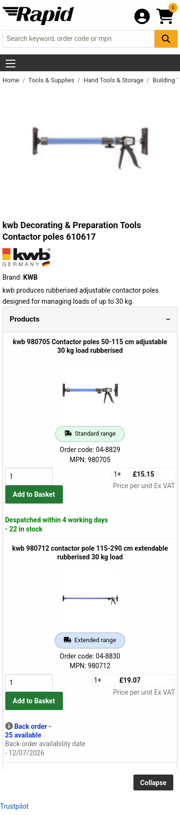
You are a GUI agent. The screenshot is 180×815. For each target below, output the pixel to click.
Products (24, 319)
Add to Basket (34, 494)
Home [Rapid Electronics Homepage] (11, 80)
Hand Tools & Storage (114, 80)
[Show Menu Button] (10, 63)
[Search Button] (166, 39)
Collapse (153, 783)
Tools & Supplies (52, 80)
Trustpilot (14, 806)
